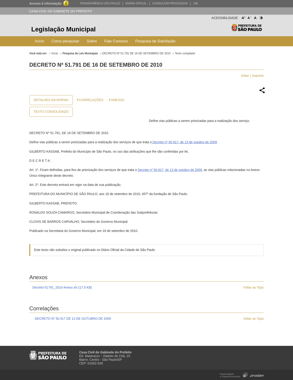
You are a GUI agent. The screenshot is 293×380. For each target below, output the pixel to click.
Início (39, 41)
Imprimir (258, 75)
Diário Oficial (136, 3)
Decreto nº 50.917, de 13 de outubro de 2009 (184, 142)
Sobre (92, 41)
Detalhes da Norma (51, 100)
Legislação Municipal (63, 29)
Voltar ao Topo (253, 287)
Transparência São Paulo (100, 3)
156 (195, 3)
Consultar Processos (170, 3)
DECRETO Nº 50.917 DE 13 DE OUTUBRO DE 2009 (73, 318)
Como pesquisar (65, 41)
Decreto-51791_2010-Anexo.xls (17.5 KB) (62, 287)
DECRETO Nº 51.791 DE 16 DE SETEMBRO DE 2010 (136, 53)
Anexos (117, 100)
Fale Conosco (116, 41)
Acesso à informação (45, 3)
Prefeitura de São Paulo (246, 30)
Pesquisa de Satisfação (155, 41)
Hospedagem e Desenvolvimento (242, 374)
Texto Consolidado (51, 111)
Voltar (245, 75)
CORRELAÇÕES (91, 100)
